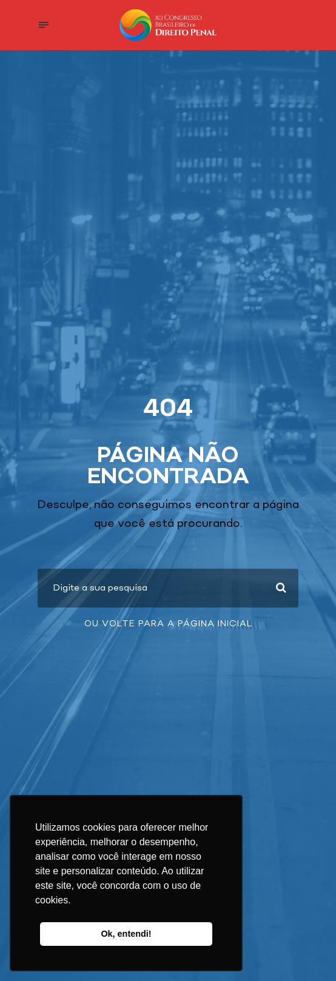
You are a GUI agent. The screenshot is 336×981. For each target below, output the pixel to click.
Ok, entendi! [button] (126, 934)
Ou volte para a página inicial (168, 624)
